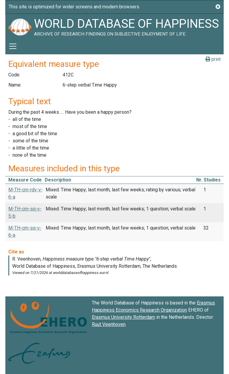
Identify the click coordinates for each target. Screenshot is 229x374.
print (213, 59)
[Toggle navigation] (12, 46)
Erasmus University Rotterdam (123, 317)
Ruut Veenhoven (109, 324)
